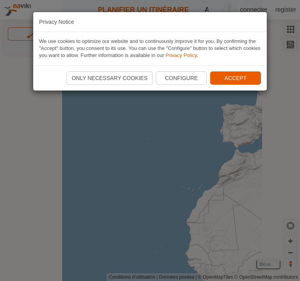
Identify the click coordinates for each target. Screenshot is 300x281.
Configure (181, 78)
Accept (236, 78)
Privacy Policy (181, 55)
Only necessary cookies (109, 78)
